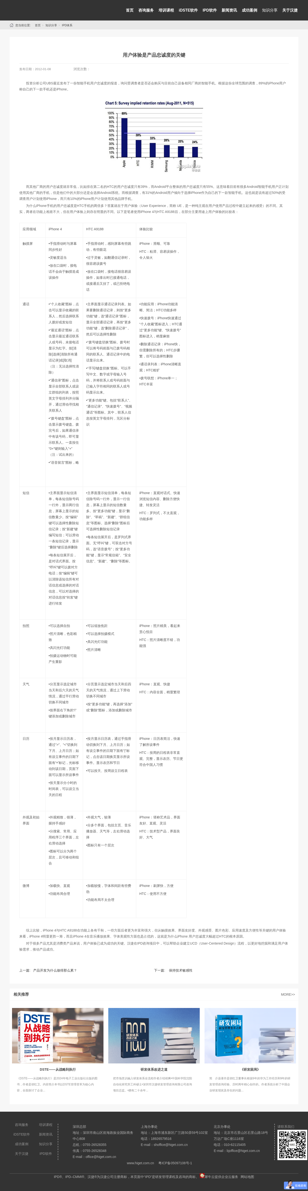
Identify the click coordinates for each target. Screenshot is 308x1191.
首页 (130, 10)
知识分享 (269, 10)
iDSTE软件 (188, 10)
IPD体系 (67, 25)
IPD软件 (210, 10)
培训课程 (166, 10)
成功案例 (249, 10)
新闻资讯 (229, 10)
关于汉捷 (290, 10)
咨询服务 (146, 10)
